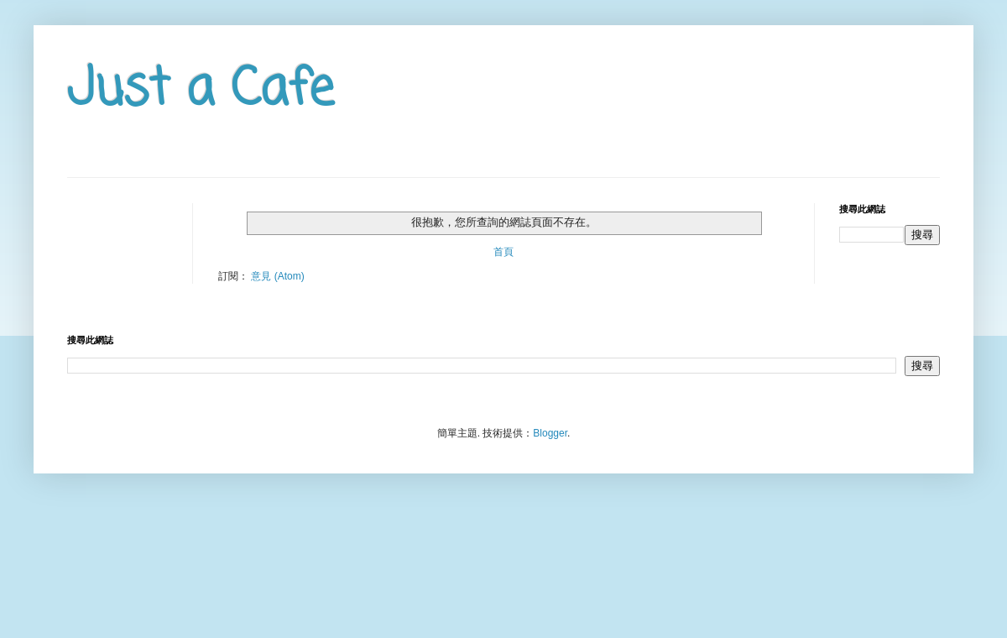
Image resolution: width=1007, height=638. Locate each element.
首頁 (503, 252)
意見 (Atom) (277, 276)
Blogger (550, 433)
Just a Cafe (200, 90)
